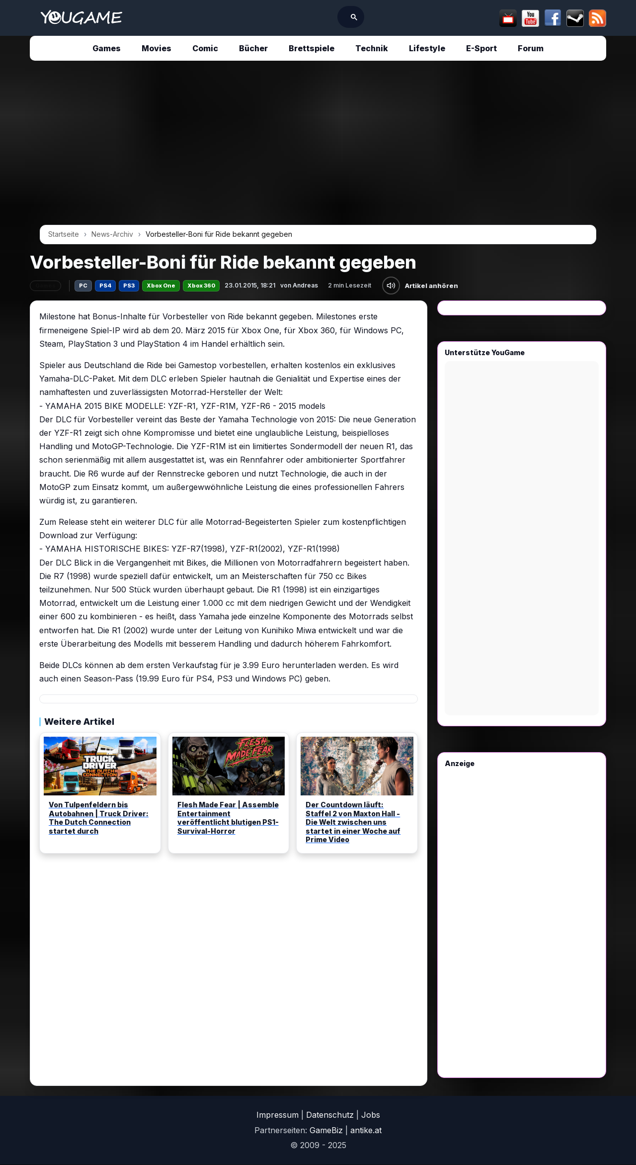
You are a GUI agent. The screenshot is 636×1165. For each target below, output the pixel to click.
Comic (205, 48)
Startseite (63, 234)
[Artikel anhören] (391, 285)
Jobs (370, 1115)
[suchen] (300, 17)
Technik (371, 48)
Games (106, 48)
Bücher (253, 48)
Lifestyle (427, 48)
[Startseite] (81, 17)
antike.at (366, 1130)
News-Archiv (112, 234)
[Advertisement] (318, 146)
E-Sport (481, 48)
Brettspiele (311, 48)
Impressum (277, 1115)
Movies (156, 48)
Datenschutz (330, 1115)
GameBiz (326, 1130)
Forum (531, 48)
